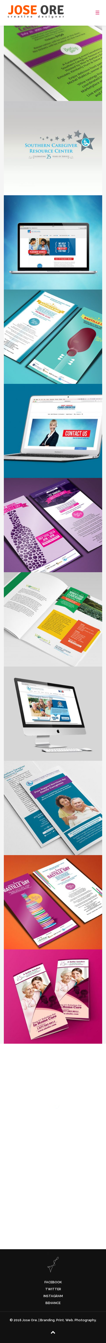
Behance (53, 1303)
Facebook (53, 1282)
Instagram (53, 1296)
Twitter (53, 1289)
